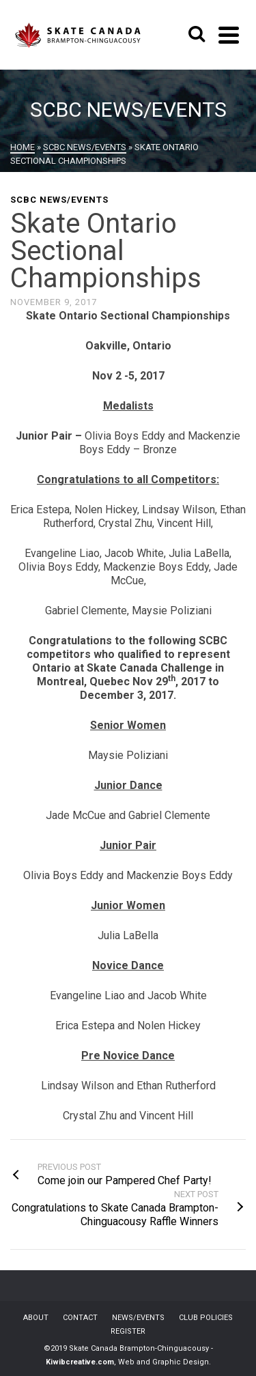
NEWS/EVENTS (138, 1317)
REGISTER (128, 1331)
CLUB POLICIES (206, 1317)
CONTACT (80, 1317)
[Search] (197, 35)
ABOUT (35, 1317)
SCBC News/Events (59, 200)
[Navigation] (229, 35)
